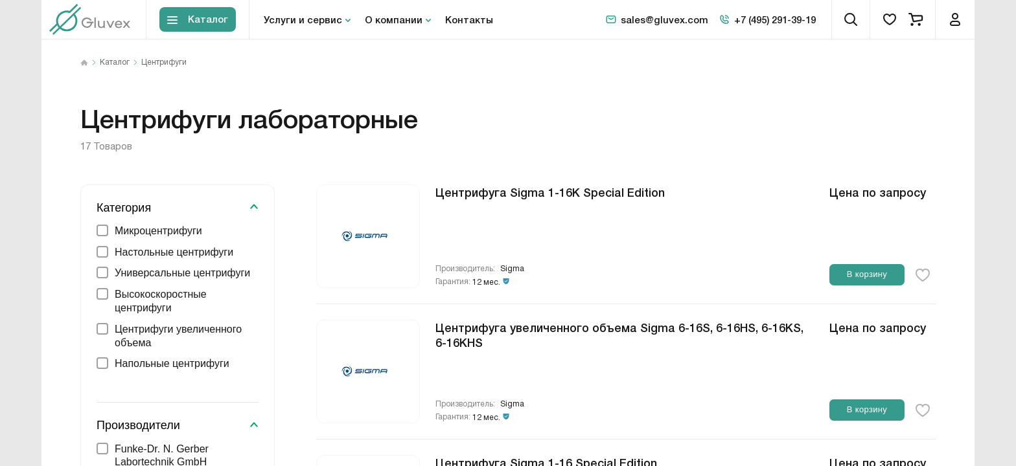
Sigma (512, 269)
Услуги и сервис (303, 19)
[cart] (916, 19)
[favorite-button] (923, 275)
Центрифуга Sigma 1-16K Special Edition (550, 191)
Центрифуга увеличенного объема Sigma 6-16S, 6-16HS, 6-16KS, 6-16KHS (619, 334)
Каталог (115, 63)
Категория (124, 207)
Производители (138, 425)
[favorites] (890, 19)
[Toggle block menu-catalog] (197, 19)
